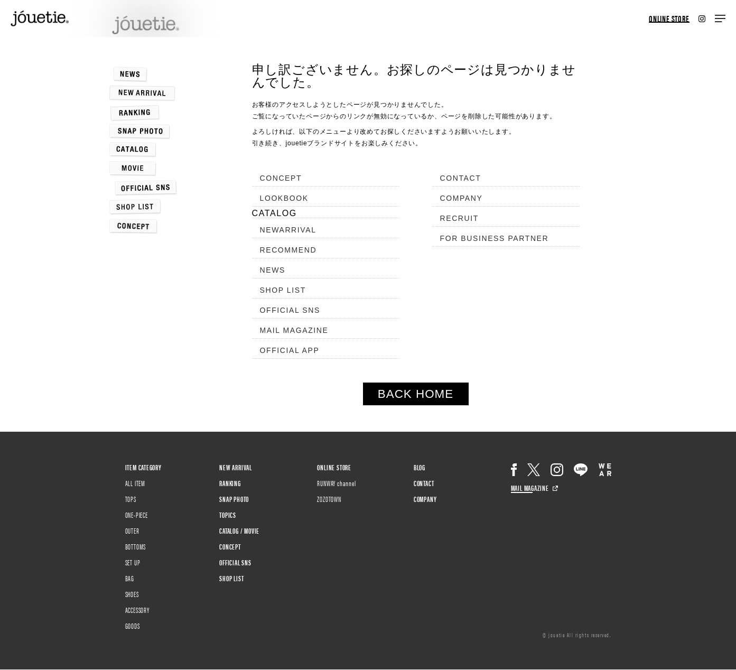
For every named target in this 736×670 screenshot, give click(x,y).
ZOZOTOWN (329, 499)
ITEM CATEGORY (143, 467)
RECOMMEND (288, 250)
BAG (129, 578)
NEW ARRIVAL (235, 467)
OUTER (132, 530)
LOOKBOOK (284, 198)
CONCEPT (281, 178)
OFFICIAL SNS (290, 310)
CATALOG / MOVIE (239, 530)
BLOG (419, 467)
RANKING (230, 483)
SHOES (132, 594)
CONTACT (460, 178)
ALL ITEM (135, 483)
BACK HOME (415, 394)
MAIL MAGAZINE (294, 330)
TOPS (130, 499)
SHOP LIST (283, 290)
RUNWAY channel (336, 483)
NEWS (272, 270)
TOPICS (227, 514)
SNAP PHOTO (234, 499)
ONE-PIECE (136, 514)
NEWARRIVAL (288, 230)
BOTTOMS (135, 546)
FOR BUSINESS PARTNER (494, 238)
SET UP (133, 562)
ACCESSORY (137, 609)
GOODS (132, 625)
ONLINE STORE (669, 18)
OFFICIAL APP (290, 350)
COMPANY (461, 198)
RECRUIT (459, 218)
